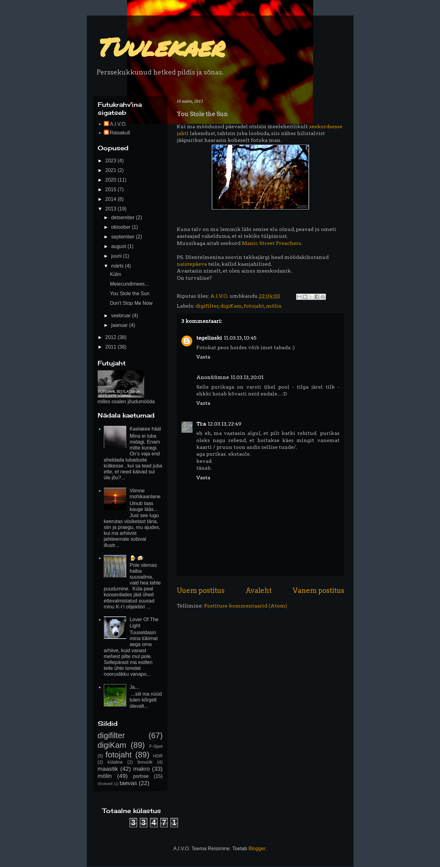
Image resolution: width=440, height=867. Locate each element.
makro (141, 768)
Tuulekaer (160, 46)
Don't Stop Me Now (131, 303)
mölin (274, 306)
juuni (117, 256)
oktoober (121, 227)
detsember (123, 217)
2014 (111, 199)
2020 (111, 180)
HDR (157, 755)
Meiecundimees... (129, 284)
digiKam (231, 306)
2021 (111, 170)
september (123, 236)
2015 (111, 189)
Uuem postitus (200, 590)
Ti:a (201, 424)
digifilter (207, 306)
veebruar (121, 315)
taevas (128, 783)
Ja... (134, 687)
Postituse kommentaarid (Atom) (245, 606)
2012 (111, 337)
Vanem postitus (318, 590)
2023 (111, 160)
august (119, 246)
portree (141, 776)
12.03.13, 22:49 (224, 424)
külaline (115, 762)
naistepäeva (192, 264)
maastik (108, 768)
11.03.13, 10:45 (240, 338)
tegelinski (209, 338)
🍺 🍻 (136, 558)
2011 (111, 347)
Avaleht (259, 590)
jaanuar (120, 325)
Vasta (203, 357)
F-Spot (155, 746)
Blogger (256, 848)
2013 (111, 208)
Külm (115, 274)
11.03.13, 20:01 (247, 377)
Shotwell (105, 783)
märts (118, 266)
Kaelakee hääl (145, 428)
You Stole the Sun (129, 293)
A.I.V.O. (118, 124)
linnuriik (145, 762)
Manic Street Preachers (271, 243)
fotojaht (254, 306)
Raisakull (120, 132)
